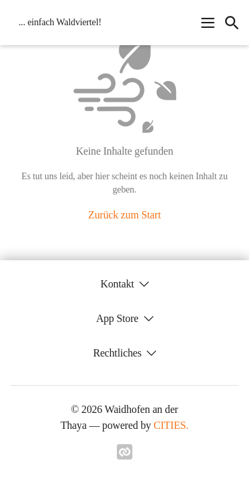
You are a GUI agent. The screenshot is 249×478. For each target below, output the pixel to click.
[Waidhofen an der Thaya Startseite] (56, 23)
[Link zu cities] (125, 456)
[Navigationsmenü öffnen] (207, 22)
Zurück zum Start (124, 214)
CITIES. (171, 425)
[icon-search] (231, 22)
